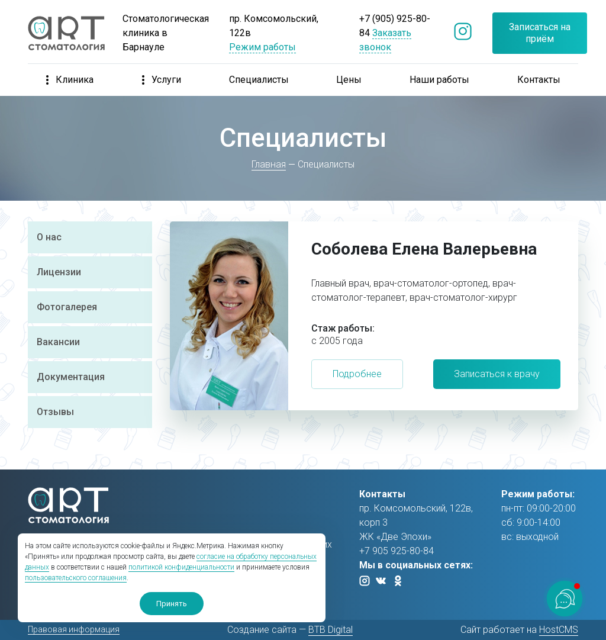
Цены (349, 79)
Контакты (538, 79)
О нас (49, 237)
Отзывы (55, 411)
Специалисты (259, 79)
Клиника (70, 79)
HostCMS (558, 629)
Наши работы (439, 79)
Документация (71, 376)
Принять (171, 603)
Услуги (161, 79)
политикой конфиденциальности (181, 567)
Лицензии (59, 272)
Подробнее (357, 374)
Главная (269, 164)
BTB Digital (330, 629)
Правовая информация (74, 629)
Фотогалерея (67, 307)
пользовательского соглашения (76, 578)
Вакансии (58, 342)
